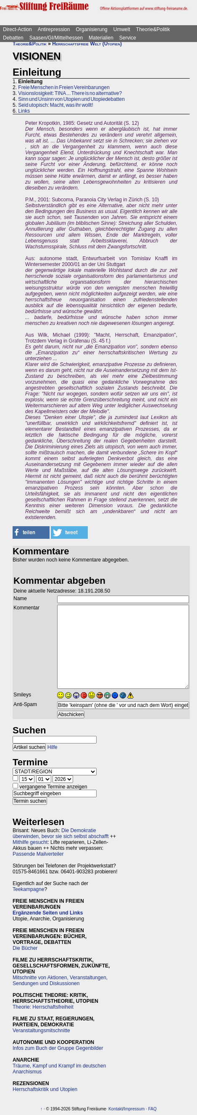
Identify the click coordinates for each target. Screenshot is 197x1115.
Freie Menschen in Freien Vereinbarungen (63, 87)
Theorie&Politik (153, 29)
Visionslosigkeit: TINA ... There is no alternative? (70, 93)
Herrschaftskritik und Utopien (45, 1089)
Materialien (101, 38)
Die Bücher (25, 948)
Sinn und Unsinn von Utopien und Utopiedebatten (71, 99)
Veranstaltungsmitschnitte (41, 1030)
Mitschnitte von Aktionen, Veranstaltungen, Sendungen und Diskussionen (60, 980)
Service (127, 38)
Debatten (13, 38)
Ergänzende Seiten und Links (48, 913)
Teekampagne (28, 889)
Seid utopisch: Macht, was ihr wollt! (55, 105)
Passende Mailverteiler (38, 854)
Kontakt (115, 1109)
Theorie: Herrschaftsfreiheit (43, 1007)
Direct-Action (17, 29)
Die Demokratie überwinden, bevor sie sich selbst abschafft (61, 833)
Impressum (134, 1109)
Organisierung (91, 29)
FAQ (152, 1109)
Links (24, 111)
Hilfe (52, 747)
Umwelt (121, 29)
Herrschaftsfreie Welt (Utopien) (87, 44)
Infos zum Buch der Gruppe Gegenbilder (58, 1048)
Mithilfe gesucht (30, 842)
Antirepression (54, 29)
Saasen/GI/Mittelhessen (56, 38)
